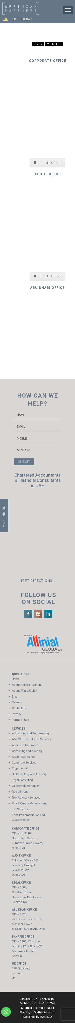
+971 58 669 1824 (41, 1003)
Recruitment (20, 791)
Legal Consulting (22, 780)
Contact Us (19, 708)
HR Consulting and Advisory (29, 774)
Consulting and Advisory (27, 751)
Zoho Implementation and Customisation (28, 817)
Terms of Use (20, 719)
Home (16, 679)
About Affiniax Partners (27, 684)
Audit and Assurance (25, 745)
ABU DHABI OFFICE (47, 288)
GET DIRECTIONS (47, 162)
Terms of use (43, 1008)
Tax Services (20, 809)
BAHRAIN (27, 19)
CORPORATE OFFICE (47, 61)
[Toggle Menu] (68, 10)
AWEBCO (46, 1017)
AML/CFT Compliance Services (31, 739)
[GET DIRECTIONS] (37, 581)
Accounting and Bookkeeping (30, 733)
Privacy (16, 714)
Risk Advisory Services (26, 797)
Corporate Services (24, 762)
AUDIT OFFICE (48, 174)
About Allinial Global (24, 690)
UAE (5, 19)
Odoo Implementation (26, 785)
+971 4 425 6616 (43, 999)
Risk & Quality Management (29, 803)
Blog (15, 696)
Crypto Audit (20, 768)
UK (14, 19)
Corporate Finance (23, 756)
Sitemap (26, 1008)
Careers (17, 702)
